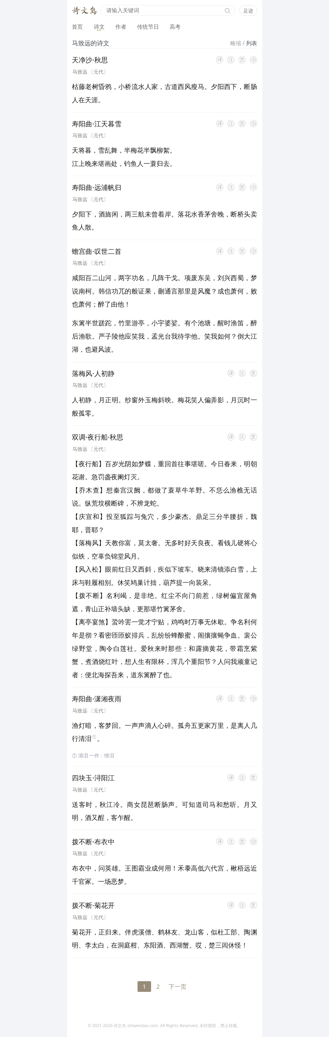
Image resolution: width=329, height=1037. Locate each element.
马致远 (79, 71)
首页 (77, 26)
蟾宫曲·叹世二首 (96, 251)
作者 (120, 26)
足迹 (248, 10)
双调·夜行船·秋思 (97, 437)
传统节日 (148, 26)
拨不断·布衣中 (93, 841)
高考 (175, 26)
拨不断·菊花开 (93, 905)
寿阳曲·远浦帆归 (96, 187)
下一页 (178, 986)
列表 (251, 43)
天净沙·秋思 (90, 59)
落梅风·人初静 (93, 373)
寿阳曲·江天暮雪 (96, 123)
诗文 (99, 26)
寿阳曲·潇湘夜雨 (96, 698)
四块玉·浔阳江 (93, 777)
